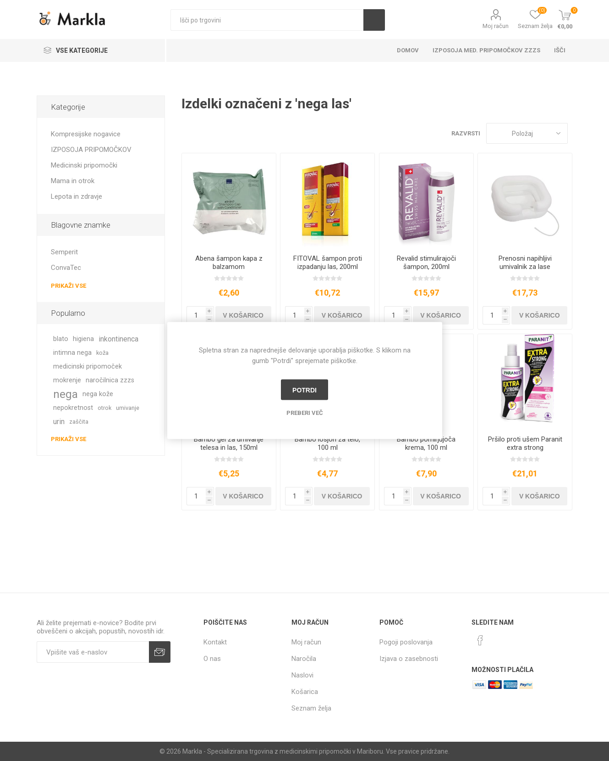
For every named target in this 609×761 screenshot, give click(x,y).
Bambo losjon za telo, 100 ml (327, 443)
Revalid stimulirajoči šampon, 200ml (426, 262)
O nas (212, 659)
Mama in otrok (72, 181)
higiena (83, 339)
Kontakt (215, 642)
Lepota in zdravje (76, 196)
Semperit (64, 252)
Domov (408, 50)
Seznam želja (311, 708)
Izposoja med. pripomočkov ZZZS (486, 50)
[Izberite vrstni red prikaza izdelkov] (527, 133)
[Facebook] (480, 640)
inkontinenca (118, 339)
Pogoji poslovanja (406, 642)
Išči (374, 20)
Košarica (304, 692)
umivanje (127, 407)
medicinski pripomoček (87, 366)
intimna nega (72, 353)
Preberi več (304, 412)
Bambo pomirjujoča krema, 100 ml (426, 443)
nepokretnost (73, 408)
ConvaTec (66, 267)
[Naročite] (93, 652)
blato (60, 339)
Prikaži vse (68, 285)
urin (59, 421)
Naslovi (302, 675)
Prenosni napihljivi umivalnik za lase (525, 262)
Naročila (303, 659)
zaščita (78, 421)
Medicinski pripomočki (84, 165)
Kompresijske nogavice (86, 134)
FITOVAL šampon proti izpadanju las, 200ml (327, 262)
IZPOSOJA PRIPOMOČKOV (91, 149)
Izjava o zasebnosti (408, 659)
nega (65, 394)
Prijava (159, 652)
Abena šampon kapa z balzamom (229, 262)
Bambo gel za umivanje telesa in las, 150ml (228, 443)
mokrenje (67, 380)
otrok (104, 407)
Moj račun (496, 25)
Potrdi (304, 389)
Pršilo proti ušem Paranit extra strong (525, 443)
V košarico (243, 315)
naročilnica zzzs (110, 380)
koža (102, 352)
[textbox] (266, 20)
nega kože (97, 394)
